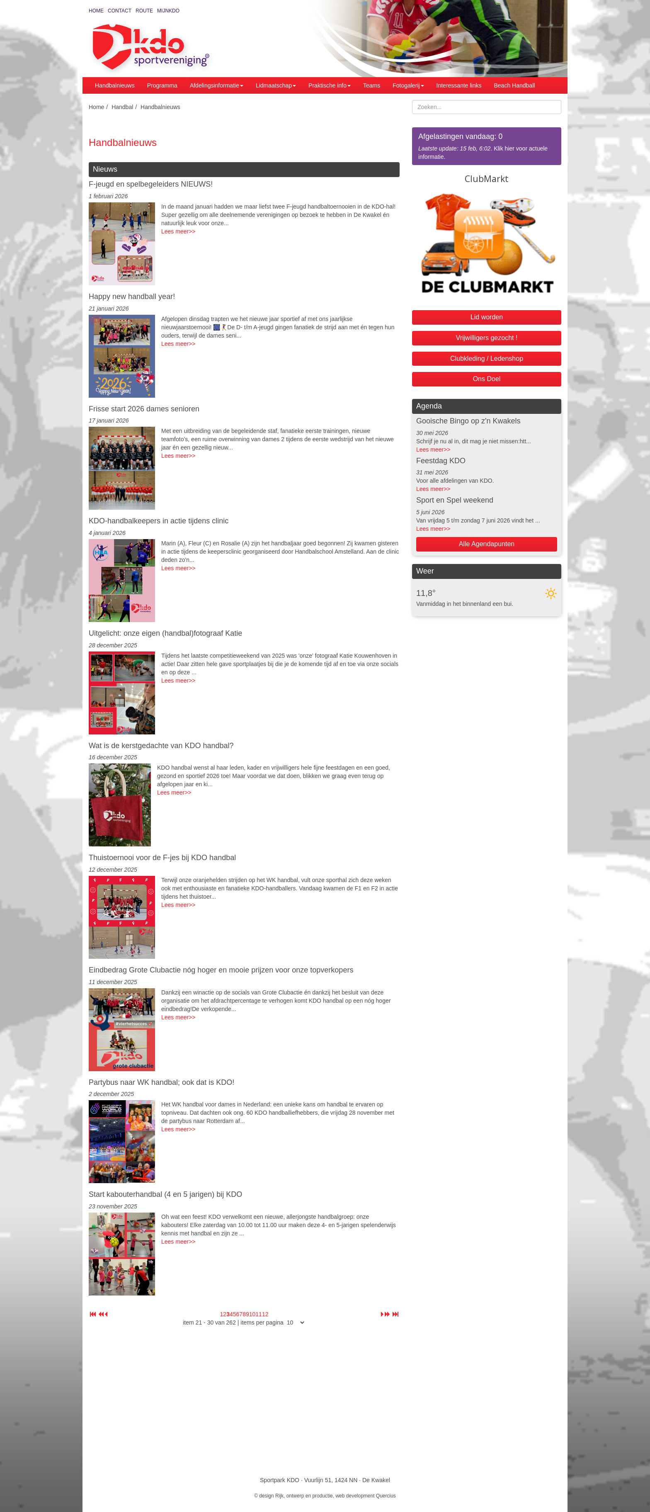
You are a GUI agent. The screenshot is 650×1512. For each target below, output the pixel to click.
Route (144, 11)
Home (96, 11)
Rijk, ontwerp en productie (304, 1496)
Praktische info (329, 85)
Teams (371, 85)
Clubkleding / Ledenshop (486, 358)
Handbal (122, 107)
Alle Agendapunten (486, 543)
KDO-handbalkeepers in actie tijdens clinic (158, 521)
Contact (119, 11)
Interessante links (459, 85)
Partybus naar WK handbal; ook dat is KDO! (161, 1082)
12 (265, 1314)
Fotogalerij (408, 85)
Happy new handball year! (132, 296)
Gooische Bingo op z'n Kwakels (468, 421)
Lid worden (487, 317)
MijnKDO (168, 11)
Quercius (386, 1496)
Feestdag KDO (441, 461)
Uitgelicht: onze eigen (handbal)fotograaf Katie (165, 633)
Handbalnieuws (115, 85)
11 (258, 1314)
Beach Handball (514, 85)
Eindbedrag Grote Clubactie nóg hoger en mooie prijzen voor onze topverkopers (221, 970)
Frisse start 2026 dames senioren (144, 409)
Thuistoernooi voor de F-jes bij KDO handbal (162, 857)
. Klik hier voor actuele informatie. (486, 145)
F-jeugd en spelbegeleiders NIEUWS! (151, 184)
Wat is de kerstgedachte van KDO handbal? (161, 745)
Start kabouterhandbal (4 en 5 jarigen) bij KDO (165, 1194)
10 (252, 1314)
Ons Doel (487, 378)
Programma (162, 85)
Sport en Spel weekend (454, 500)
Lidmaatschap (276, 85)
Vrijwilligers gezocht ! (487, 337)
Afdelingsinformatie (216, 85)
